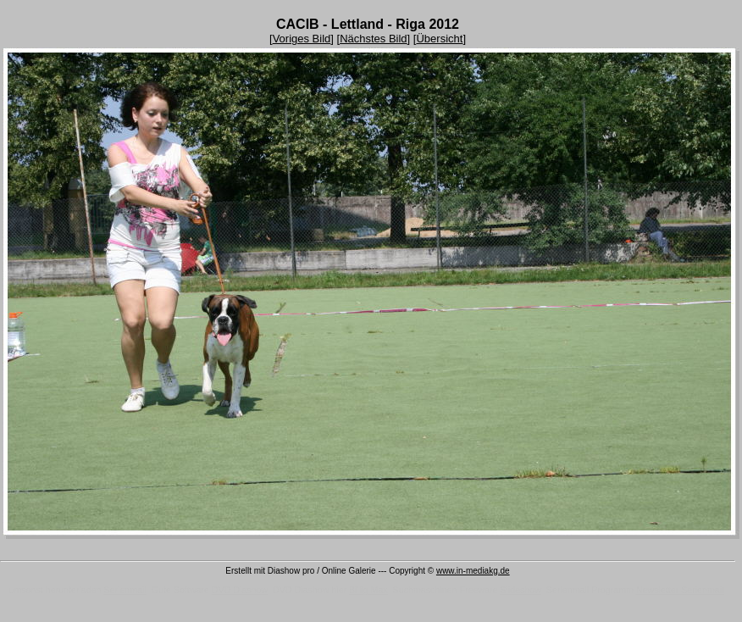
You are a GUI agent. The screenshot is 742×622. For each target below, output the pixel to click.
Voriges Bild (302, 38)
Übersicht (439, 38)
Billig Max (368, 590)
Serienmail (124, 590)
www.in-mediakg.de (473, 570)
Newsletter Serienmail (680, 590)
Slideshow (520, 590)
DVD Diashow (240, 590)
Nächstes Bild (373, 38)
